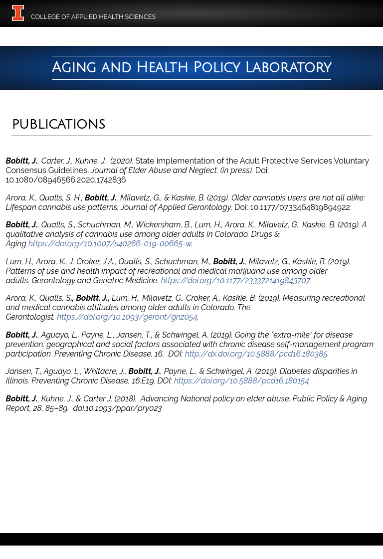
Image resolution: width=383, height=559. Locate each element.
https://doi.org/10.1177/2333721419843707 (235, 280)
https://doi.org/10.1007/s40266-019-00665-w (110, 243)
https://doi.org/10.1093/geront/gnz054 (127, 317)
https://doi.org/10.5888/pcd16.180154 (241, 380)
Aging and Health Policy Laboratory (191, 67)
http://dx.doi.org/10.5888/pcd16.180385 (256, 354)
